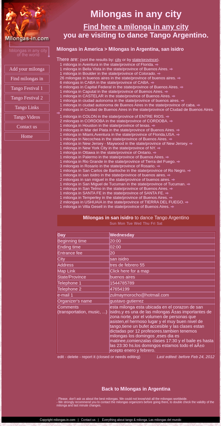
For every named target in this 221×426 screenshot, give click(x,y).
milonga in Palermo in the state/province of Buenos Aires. (116, 157)
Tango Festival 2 (27, 97)
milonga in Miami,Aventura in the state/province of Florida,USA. (121, 134)
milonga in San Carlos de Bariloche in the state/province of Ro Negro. (127, 170)
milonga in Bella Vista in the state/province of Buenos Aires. (118, 69)
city (118, 59)
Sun (113, 223)
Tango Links (27, 107)
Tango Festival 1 (27, 88)
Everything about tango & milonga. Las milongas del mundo (141, 419)
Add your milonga (26, 69)
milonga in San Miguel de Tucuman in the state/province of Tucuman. (126, 184)
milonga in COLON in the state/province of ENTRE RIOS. (116, 116)
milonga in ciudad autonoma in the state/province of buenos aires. (123, 100)
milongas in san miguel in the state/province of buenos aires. (119, 179)
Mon (121, 223)
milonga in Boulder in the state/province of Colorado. (112, 73)
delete (72, 356)
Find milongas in (26, 78)
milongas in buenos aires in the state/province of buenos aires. (123, 78)
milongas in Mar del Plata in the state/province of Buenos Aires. (121, 130)
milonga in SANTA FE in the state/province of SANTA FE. (116, 193)
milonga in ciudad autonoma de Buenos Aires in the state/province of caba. (131, 105)
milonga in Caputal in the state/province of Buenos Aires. (115, 91)
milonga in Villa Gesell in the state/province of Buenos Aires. (118, 206)
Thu (146, 223)
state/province (144, 59)
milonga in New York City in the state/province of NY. (112, 148)
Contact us (27, 126)
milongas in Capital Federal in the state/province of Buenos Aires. (123, 87)
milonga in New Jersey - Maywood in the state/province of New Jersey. (128, 143)
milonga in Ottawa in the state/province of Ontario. (110, 152)
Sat (160, 223)
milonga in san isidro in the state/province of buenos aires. (117, 175)
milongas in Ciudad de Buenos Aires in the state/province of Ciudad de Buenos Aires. (135, 110)
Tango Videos (27, 117)
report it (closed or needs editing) (111, 356)
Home (27, 136)
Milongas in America (80, 49)
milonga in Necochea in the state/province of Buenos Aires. (117, 139)
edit (61, 356)
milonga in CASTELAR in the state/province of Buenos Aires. (119, 96)
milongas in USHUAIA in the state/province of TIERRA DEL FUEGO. (126, 202)
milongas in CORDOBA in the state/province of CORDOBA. (118, 121)
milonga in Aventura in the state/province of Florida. (111, 64)
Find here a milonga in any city (136, 27)
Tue (130, 223)
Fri (153, 223)
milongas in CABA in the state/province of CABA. (108, 82)
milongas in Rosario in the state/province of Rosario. (111, 166)
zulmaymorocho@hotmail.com (139, 295)
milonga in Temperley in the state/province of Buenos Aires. (118, 197)
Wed (138, 223)
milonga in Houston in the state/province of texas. (109, 125)
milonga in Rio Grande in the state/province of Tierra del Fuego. (122, 161)
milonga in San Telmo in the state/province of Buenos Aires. (118, 188)
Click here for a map (129, 271)
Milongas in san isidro (108, 217)
